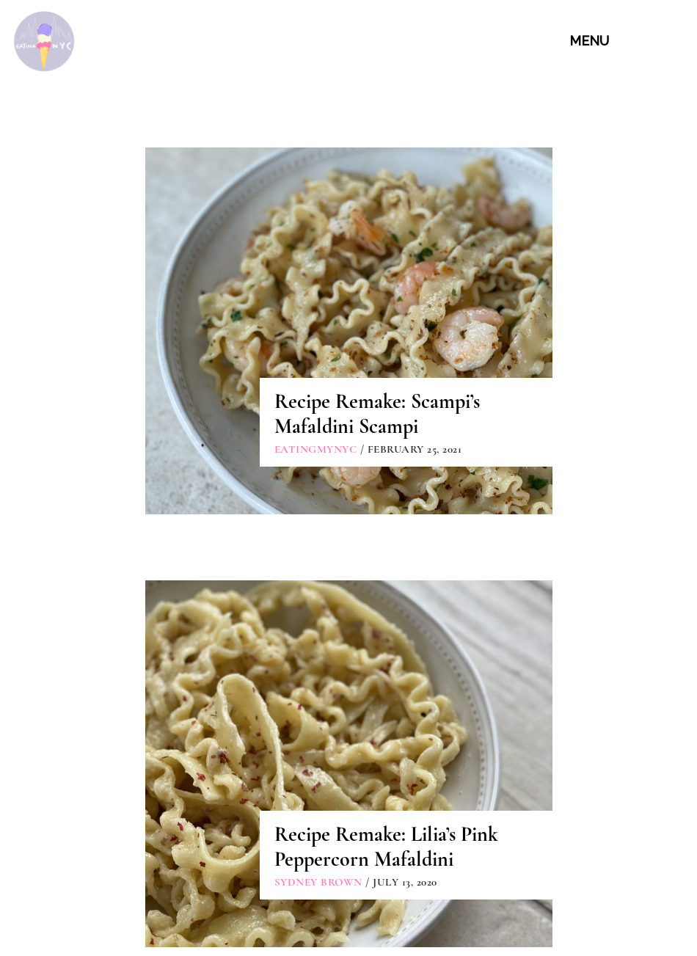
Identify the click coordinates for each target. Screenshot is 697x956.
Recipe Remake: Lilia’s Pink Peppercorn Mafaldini (386, 847)
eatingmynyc (315, 449)
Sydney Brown (318, 882)
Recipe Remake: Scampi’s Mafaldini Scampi (377, 414)
